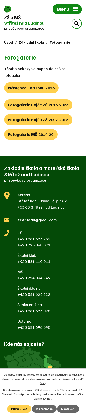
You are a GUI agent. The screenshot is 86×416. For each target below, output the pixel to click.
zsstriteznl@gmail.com (37, 219)
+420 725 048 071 (33, 244)
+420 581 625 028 (33, 310)
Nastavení (68, 409)
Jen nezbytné (44, 409)
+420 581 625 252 (33, 238)
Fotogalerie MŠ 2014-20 (30, 134)
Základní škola (31, 42)
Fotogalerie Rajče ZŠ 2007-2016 (38, 119)
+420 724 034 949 (33, 277)
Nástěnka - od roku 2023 (31, 87)
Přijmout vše (19, 409)
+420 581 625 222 (33, 294)
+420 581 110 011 (33, 261)
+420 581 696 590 (33, 327)
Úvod (8, 42)
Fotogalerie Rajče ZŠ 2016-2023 (38, 104)
